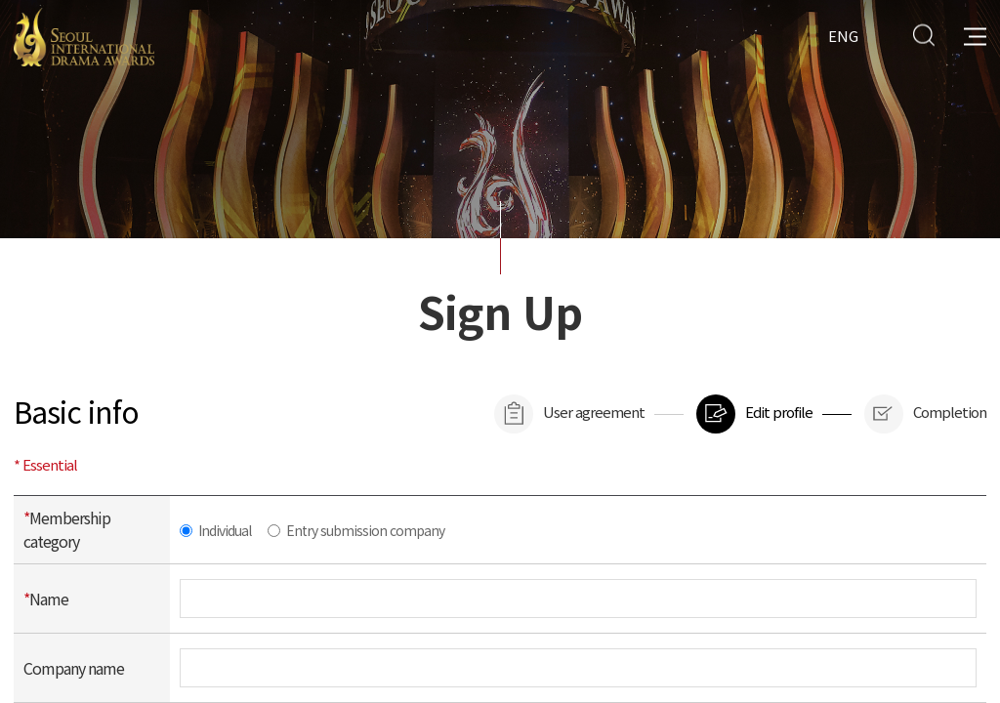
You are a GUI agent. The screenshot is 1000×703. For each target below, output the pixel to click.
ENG (843, 34)
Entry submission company (365, 530)
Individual (224, 530)
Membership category (66, 529)
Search (923, 34)
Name (45, 598)
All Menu (975, 34)
